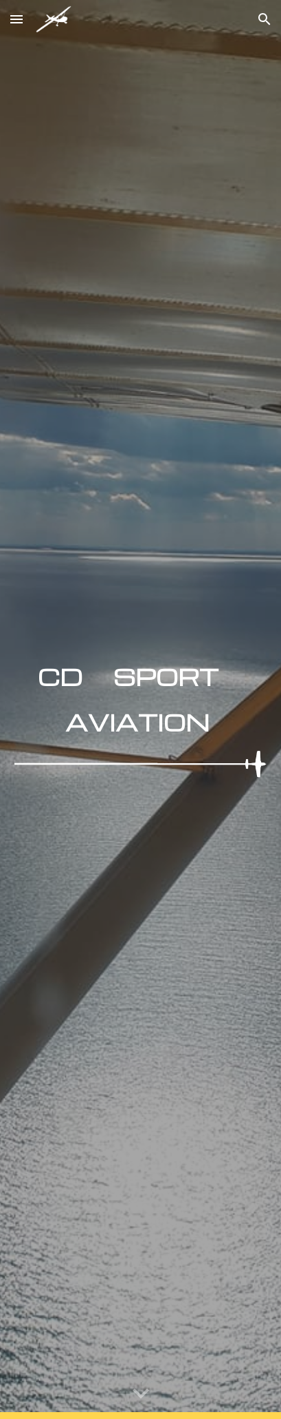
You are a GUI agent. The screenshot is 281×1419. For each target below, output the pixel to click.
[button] (16, 19)
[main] (140, 696)
